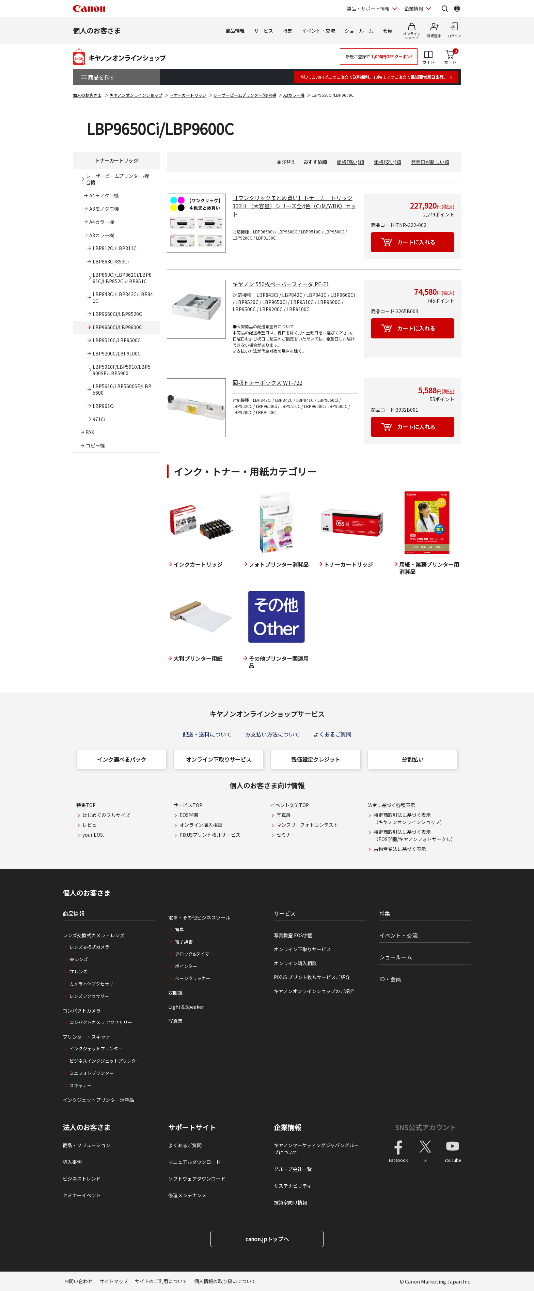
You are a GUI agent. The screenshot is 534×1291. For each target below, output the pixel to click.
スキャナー (80, 1085)
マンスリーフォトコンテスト (307, 824)
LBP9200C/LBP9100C (117, 353)
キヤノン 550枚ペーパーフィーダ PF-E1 (281, 284)
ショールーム (359, 30)
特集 (287, 30)
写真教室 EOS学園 (293, 935)
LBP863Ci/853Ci (111, 261)
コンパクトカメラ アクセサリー (100, 1022)
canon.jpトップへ (267, 1239)
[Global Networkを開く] (457, 8)
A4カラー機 (101, 221)
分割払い (413, 759)
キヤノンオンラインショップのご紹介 (314, 991)
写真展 (284, 814)
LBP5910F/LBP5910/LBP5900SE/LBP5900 (122, 370)
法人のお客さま (86, 1127)
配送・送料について (207, 734)
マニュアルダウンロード (194, 1161)
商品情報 (235, 30)
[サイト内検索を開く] (445, 8)
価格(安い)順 (387, 161)
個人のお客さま (97, 30)
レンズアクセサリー (89, 996)
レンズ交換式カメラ (89, 947)
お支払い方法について (272, 734)
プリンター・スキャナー (89, 1036)
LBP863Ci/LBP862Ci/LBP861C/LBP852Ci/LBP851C (122, 278)
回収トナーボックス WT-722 (267, 382)
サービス (263, 30)
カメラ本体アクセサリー (93, 984)
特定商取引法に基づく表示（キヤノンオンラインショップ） (409, 818)
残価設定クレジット (315, 759)
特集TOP (86, 805)
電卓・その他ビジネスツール (199, 917)
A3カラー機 (293, 95)
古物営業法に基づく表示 (400, 849)
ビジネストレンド (82, 1178)
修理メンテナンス (187, 1195)
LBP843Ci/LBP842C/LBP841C (123, 297)
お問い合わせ (78, 1281)
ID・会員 (390, 979)
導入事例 (72, 1161)
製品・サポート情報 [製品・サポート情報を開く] (368, 8)
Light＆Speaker (186, 1006)
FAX (90, 432)
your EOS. (93, 834)
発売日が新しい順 (430, 161)
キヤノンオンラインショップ (136, 95)
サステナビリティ (293, 1185)
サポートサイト (192, 1127)
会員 (387, 30)
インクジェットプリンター (96, 1048)
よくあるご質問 (332, 734)
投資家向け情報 (290, 1202)
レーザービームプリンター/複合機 (245, 95)
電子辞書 (184, 941)
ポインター (186, 966)
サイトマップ (113, 1281)
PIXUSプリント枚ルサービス (209, 834)
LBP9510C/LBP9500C (117, 340)
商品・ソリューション (86, 1145)
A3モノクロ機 (104, 208)
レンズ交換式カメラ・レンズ (94, 935)
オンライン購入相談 (200, 824)
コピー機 (95, 445)
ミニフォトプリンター (91, 1073)
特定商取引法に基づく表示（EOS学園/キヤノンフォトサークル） (415, 835)
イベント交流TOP (289, 805)
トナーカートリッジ (188, 95)
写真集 (175, 1020)
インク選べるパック (121, 759)
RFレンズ (78, 959)
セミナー (286, 834)
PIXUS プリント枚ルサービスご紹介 (312, 977)
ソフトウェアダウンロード (196, 1178)
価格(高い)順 (350, 161)
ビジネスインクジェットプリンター (104, 1061)
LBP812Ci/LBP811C (115, 248)
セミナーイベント (82, 1195)
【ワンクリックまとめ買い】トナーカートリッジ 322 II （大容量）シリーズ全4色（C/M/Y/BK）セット (294, 206)
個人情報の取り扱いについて (225, 1281)
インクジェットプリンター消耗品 (98, 1099)
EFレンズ (78, 971)
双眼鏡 (175, 992)
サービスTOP (187, 805)
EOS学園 (188, 814)
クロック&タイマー (194, 954)
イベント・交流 (318, 30)
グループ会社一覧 (293, 1169)
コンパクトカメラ (82, 1010)
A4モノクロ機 (104, 195)
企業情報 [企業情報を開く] (413, 8)
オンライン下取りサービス (218, 759)
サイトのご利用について (161, 1281)
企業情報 (287, 1127)
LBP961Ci (103, 406)
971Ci (99, 419)
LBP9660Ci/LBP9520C (117, 313)
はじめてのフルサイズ (106, 814)
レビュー (91, 824)
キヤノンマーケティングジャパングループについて (316, 1149)
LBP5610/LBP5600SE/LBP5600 (122, 389)
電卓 (179, 929)
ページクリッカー (192, 978)
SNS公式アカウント (425, 1127)
